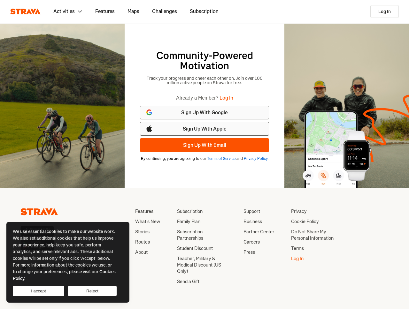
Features (105, 11)
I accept (38, 291)
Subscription (204, 11)
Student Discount (195, 248)
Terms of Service (221, 158)
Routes (142, 242)
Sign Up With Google (186, 112)
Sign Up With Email (204, 145)
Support (251, 211)
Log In (384, 12)
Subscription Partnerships (190, 235)
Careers (251, 242)
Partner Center (258, 232)
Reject (92, 291)
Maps (133, 11)
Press (249, 252)
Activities (67, 11)
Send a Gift (188, 281)
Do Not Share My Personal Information (312, 235)
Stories (142, 232)
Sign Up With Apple (186, 128)
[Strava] (25, 11)
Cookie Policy (305, 221)
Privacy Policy (255, 158)
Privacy (299, 211)
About (141, 252)
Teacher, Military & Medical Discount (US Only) (199, 265)
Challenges (164, 11)
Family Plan (188, 221)
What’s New (147, 221)
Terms (297, 248)
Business (252, 221)
